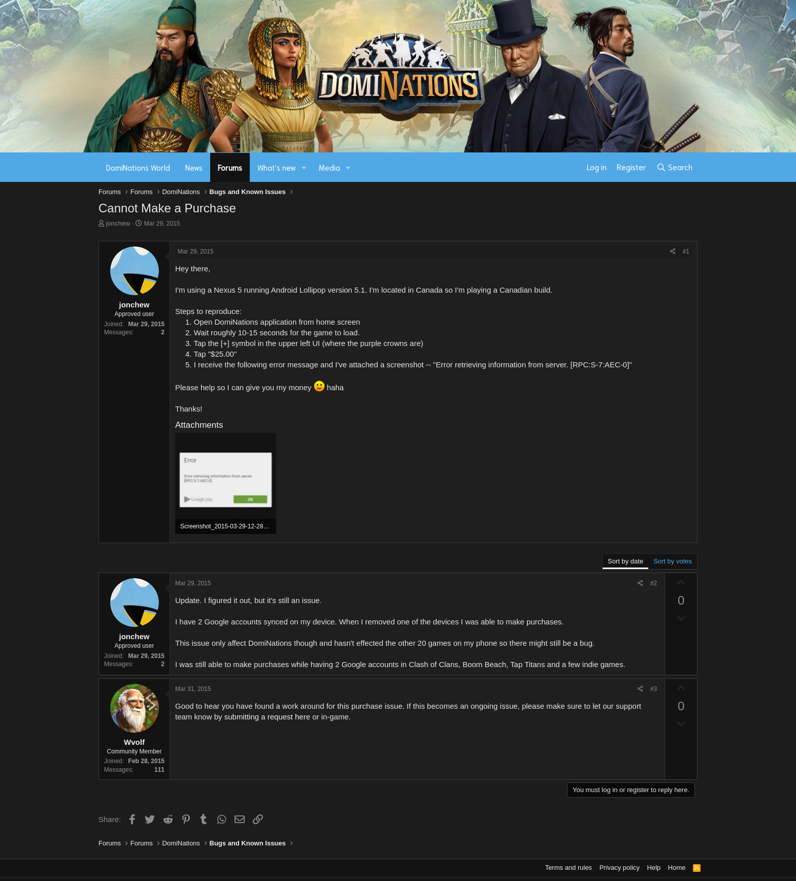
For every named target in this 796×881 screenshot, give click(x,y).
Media (329, 167)
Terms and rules (568, 867)
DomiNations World (138, 167)
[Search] (674, 167)
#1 (686, 251)
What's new (276, 167)
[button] (304, 167)
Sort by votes (672, 561)
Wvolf (134, 742)
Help (654, 867)
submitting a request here (267, 716)
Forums (230, 167)
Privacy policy (620, 867)
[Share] (673, 252)
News (194, 167)
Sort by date (625, 561)
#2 (653, 583)
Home (677, 867)
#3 (653, 689)
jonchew (118, 223)
